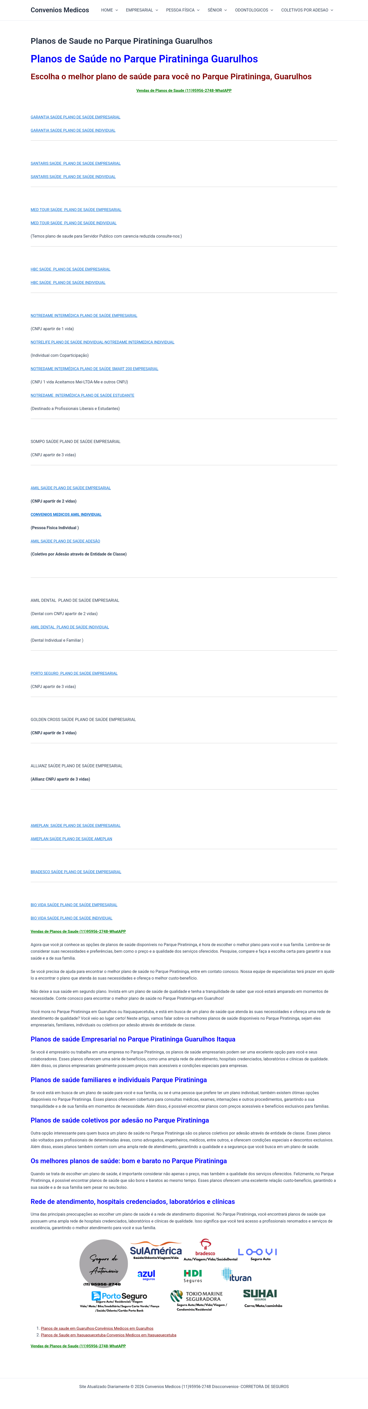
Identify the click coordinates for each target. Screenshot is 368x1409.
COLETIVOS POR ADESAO (307, 10)
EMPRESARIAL (142, 10)
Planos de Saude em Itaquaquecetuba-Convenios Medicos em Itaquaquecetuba (113, 1335)
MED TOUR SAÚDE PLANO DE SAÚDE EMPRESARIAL (79, 209)
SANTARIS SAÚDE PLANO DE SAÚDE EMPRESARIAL (78, 163)
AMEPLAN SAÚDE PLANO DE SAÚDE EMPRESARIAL (78, 825)
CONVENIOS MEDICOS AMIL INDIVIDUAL (68, 514)
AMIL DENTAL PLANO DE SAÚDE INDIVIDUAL (72, 627)
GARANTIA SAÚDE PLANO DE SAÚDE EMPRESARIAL (78, 117)
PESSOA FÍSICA (183, 10)
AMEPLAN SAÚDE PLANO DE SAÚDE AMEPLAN (74, 838)
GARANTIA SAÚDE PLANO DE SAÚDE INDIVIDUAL (76, 130)
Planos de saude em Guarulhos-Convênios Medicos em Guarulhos (100, 1328)
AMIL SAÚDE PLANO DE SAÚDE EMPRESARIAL (73, 487)
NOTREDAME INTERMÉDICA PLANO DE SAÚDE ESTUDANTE (86, 395)
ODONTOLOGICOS (254, 10)
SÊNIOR (217, 10)
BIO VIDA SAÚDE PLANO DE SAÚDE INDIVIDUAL (74, 918)
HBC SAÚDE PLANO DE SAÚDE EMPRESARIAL (73, 269)
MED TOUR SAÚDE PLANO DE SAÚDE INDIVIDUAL (76, 222)
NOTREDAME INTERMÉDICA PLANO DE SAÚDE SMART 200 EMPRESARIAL (98, 368)
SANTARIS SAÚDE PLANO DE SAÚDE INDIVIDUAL (76, 176)
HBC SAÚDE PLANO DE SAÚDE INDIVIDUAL (70, 282)
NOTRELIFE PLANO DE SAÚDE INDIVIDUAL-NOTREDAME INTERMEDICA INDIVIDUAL (107, 342)
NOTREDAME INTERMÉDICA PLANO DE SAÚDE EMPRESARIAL (87, 315)
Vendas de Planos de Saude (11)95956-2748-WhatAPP (184, 90)
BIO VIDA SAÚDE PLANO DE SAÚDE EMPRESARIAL (77, 904)
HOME (109, 10)
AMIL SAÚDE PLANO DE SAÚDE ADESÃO (68, 541)
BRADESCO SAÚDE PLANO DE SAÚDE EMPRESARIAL (79, 871)
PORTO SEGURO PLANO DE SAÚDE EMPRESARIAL (77, 673)
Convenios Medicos (60, 10)
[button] (115, 10)
